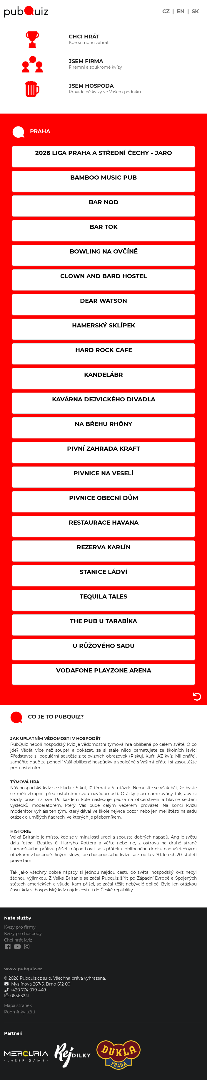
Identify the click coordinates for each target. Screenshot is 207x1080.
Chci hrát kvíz (18, 940)
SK (195, 11)
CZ (166, 11)
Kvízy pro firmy (20, 927)
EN (181, 11)
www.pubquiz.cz (23, 968)
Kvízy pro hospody (23, 933)
